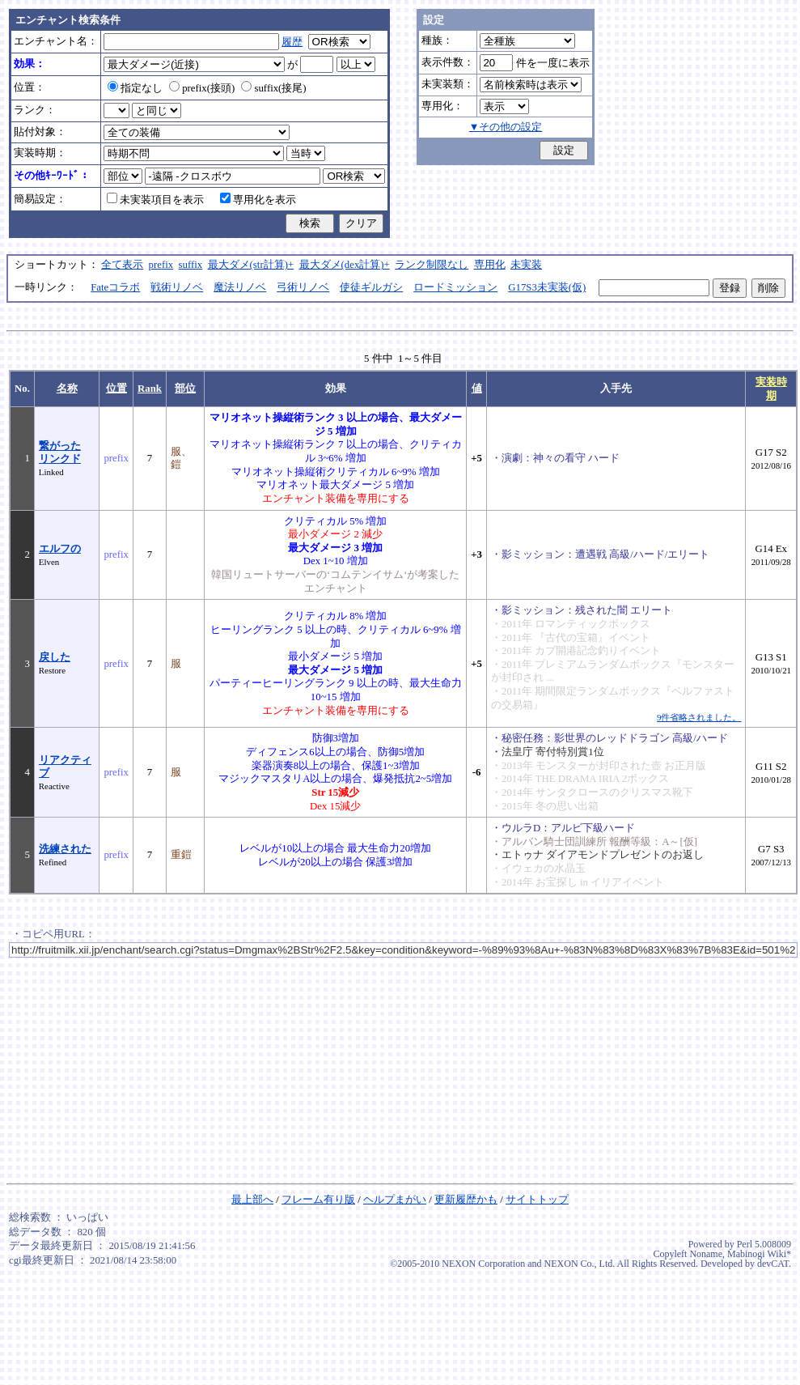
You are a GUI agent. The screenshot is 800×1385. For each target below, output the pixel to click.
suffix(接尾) (273, 88)
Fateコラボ (115, 287)
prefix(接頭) (202, 88)
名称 (67, 388)
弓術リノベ (303, 287)
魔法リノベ (240, 287)
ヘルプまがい (394, 1199)
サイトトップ (537, 1199)
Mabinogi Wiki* (759, 1254)
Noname (705, 1254)
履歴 (292, 42)
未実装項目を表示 (155, 200)
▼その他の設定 (506, 127)
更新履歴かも (465, 1199)
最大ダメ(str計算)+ (251, 264)
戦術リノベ (176, 287)
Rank (150, 388)
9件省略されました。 (699, 717)
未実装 (526, 264)
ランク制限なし (431, 264)
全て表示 (122, 264)
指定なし (135, 88)
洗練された (65, 849)
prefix (161, 264)
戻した (54, 657)
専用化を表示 (258, 200)
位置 (116, 388)
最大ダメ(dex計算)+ (344, 264)
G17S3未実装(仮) (547, 287)
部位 (185, 388)
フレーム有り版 (318, 1199)
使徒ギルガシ (371, 287)
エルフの (60, 548)
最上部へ (252, 1199)
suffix (191, 264)
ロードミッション (455, 287)
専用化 (490, 264)
